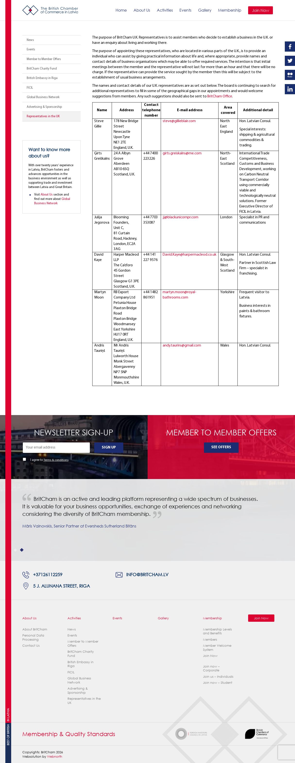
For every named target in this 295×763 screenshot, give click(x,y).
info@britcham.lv (147, 575)
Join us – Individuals (218, 676)
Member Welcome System (217, 648)
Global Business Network (43, 97)
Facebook (290, 46)
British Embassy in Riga (42, 78)
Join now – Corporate (211, 668)
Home (121, 10)
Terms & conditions (55, 460)
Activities (165, 10)
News (30, 40)
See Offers (221, 447)
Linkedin (290, 89)
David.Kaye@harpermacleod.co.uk (189, 255)
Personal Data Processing (33, 637)
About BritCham (34, 629)
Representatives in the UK (43, 116)
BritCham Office (219, 96)
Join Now (260, 10)
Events (185, 10)
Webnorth (54, 756)
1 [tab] (15, 550)
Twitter (290, 61)
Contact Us (31, 645)
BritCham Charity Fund (42, 68)
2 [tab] (22, 550)
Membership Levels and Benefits (217, 631)
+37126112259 (47, 575)
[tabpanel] (147, 520)
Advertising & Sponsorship (44, 107)
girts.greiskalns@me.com (182, 153)
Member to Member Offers (44, 59)
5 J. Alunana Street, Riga (61, 586)
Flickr (290, 75)
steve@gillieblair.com (179, 121)
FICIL (30, 87)
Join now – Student (217, 682)
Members (210, 639)
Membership (229, 10)
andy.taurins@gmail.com (182, 345)
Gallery (204, 10)
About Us (142, 10)
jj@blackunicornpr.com (180, 217)
